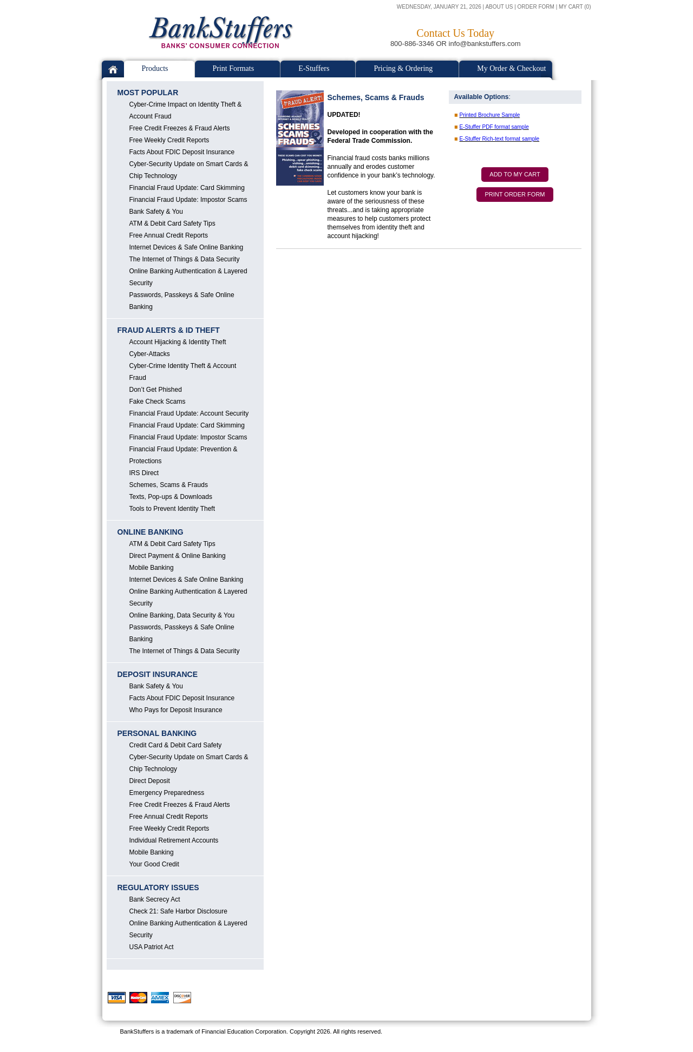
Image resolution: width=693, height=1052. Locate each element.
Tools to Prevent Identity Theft (172, 508)
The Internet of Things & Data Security (184, 259)
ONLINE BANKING (150, 532)
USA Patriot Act (151, 947)
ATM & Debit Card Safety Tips (172, 223)
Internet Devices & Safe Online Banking (186, 247)
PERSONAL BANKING (157, 733)
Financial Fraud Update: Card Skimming (187, 188)
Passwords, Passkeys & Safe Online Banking (181, 301)
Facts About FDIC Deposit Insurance (182, 152)
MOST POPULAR (148, 92)
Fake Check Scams (157, 401)
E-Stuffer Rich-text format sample (500, 139)
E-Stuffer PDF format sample (494, 127)
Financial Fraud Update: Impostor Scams (188, 199)
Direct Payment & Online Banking (177, 556)
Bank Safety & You (156, 211)
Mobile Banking (151, 567)
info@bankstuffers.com (485, 44)
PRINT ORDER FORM (515, 194)
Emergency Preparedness (167, 793)
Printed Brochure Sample (490, 115)
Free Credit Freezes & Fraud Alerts (179, 128)
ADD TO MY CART (514, 174)
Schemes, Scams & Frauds (168, 485)
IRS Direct (144, 473)
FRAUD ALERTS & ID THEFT (168, 330)
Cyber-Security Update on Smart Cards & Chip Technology (189, 170)
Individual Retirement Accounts (174, 840)
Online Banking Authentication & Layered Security (188, 277)
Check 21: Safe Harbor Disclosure (178, 911)
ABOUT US (499, 7)
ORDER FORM (536, 7)
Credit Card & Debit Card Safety (175, 745)
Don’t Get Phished (155, 389)
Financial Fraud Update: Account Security (189, 413)
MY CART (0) (575, 7)
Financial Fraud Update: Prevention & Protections (183, 455)
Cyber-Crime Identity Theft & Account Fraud (183, 372)
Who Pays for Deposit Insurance (176, 710)
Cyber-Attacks (149, 354)
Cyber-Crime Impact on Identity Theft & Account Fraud (185, 110)
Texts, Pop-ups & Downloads (170, 497)
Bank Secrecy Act (154, 899)
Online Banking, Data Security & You (182, 615)
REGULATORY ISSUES (158, 887)
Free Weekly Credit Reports (169, 140)
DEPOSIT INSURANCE (157, 674)
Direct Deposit (149, 781)
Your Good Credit (154, 864)
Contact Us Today (455, 33)
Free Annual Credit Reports (168, 235)
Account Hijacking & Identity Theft (177, 342)
